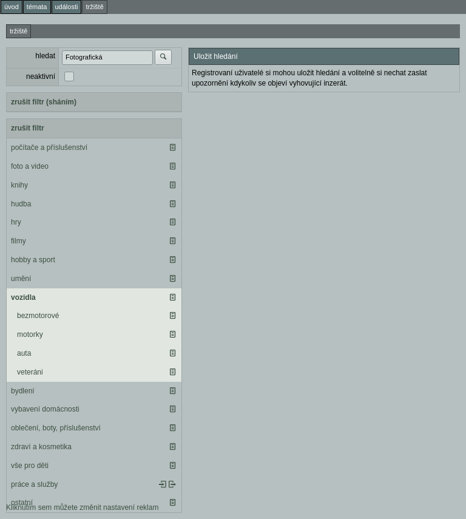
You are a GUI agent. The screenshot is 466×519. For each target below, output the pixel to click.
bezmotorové (38, 315)
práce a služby (34, 484)
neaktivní (40, 76)
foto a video (30, 166)
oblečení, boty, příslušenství (56, 428)
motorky (30, 334)
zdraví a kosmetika (41, 447)
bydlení (23, 391)
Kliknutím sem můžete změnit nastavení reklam (82, 507)
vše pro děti (30, 465)
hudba (21, 204)
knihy (19, 185)
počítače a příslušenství (49, 147)
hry (16, 222)
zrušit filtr (27, 128)
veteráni (30, 372)
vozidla (23, 297)
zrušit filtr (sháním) (43, 102)
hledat (45, 56)
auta (24, 353)
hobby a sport (33, 260)
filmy (18, 241)
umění (21, 278)
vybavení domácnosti (45, 409)
